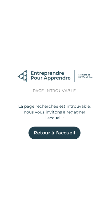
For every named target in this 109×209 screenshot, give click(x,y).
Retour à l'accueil (54, 133)
